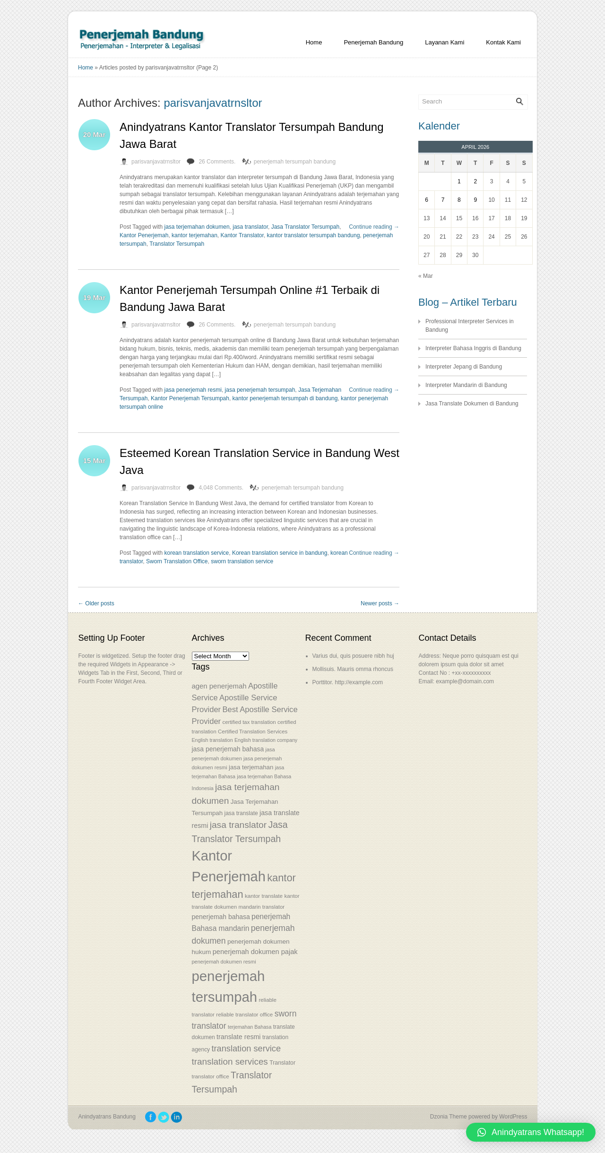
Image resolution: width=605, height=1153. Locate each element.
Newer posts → (380, 603)
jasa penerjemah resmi (193, 390)
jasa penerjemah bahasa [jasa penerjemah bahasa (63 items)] (228, 749)
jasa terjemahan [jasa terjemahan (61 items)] (251, 767)
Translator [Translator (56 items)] (282, 1062)
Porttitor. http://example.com (347, 682)
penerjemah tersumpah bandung (295, 161)
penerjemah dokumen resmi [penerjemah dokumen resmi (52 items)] (224, 961)
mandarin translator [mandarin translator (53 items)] (261, 907)
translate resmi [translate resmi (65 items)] (238, 1037)
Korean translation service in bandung (279, 553)
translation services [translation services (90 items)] (230, 1062)
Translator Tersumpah (176, 244)
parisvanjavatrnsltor (213, 102)
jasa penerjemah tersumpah (260, 390)
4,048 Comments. (221, 487)
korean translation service (196, 553)
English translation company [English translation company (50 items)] (265, 740)
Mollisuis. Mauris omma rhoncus (352, 669)
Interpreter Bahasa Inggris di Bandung (473, 348)
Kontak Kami (503, 42)
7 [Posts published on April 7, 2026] (443, 200)
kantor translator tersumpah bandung (313, 235)
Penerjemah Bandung (373, 42)
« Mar (425, 276)
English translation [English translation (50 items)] (212, 740)
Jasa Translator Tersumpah (305, 227)
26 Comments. (217, 161)
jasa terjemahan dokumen (197, 227)
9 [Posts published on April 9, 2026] (475, 200)
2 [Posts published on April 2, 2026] (475, 181)
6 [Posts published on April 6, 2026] (426, 200)
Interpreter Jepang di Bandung (463, 366)
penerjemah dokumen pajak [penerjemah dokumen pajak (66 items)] (255, 951)
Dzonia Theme (448, 1116)
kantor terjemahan (194, 235)
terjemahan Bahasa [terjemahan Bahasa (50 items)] (249, 1027)
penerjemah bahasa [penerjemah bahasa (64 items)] (221, 917)
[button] (531, 1132)
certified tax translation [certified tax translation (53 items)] (249, 722)
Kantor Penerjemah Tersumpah (190, 398)
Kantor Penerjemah (144, 235)
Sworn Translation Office (177, 561)
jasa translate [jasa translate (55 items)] (241, 813)
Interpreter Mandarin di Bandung (466, 385)
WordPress (513, 1116)
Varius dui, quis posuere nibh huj (353, 656)
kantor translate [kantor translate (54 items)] (264, 896)
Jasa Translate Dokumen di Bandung (472, 403)
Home (314, 42)
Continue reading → (374, 227)
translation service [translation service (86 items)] (246, 1048)
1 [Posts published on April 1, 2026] (459, 181)
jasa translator (250, 227)
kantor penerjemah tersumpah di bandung (285, 398)
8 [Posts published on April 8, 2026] (459, 200)
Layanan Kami (444, 42)
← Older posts (96, 603)
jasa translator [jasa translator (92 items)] (238, 825)
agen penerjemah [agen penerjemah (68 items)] (219, 686)
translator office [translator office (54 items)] (210, 1076)
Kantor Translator (241, 235)
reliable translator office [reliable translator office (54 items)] (244, 1014)
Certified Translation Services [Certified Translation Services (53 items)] (252, 731)
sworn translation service (242, 561)
